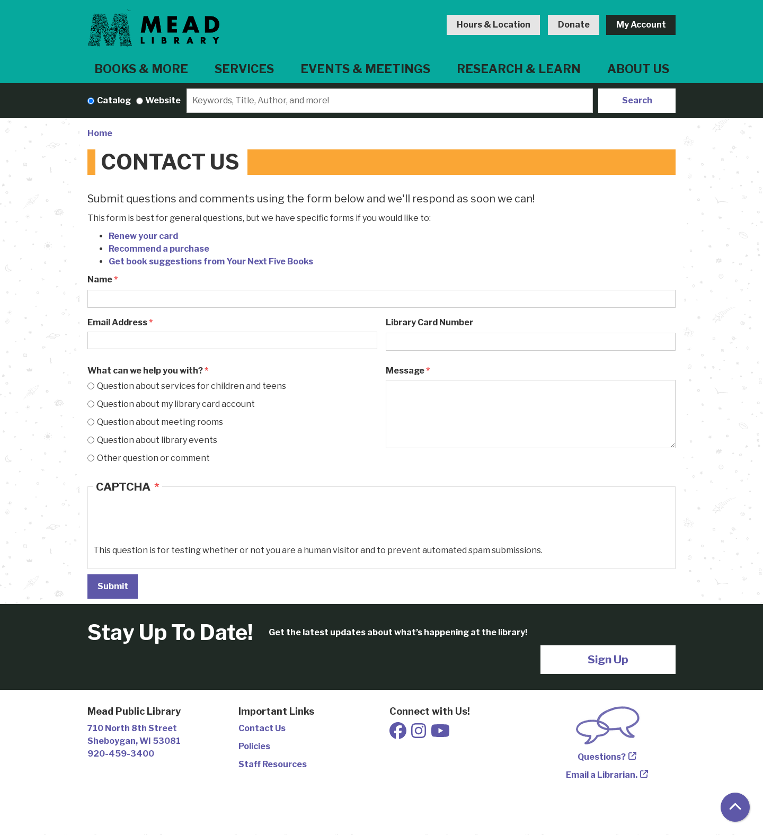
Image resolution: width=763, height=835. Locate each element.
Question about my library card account (176, 404)
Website (163, 100)
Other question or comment (153, 458)
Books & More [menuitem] (141, 69)
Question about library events (157, 440)
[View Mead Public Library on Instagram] (419, 734)
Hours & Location (493, 25)
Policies (254, 746)
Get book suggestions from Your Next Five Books (211, 261)
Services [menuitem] (244, 69)
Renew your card (143, 236)
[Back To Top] (735, 807)
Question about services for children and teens (191, 386)
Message (405, 371)
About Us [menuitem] (638, 69)
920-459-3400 (120, 754)
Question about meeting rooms (160, 422)
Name (99, 279)
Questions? (602, 757)
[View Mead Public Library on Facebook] (398, 734)
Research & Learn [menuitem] (519, 69)
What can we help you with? (145, 371)
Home (99, 133)
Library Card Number (429, 322)
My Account (641, 25)
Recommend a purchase (159, 249)
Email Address (117, 322)
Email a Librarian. (601, 775)
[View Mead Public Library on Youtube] (440, 734)
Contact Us (262, 728)
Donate (574, 25)
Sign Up (608, 659)
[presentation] (173, 523)
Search (637, 100)
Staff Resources (272, 764)
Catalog (114, 100)
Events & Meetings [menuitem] (365, 69)
